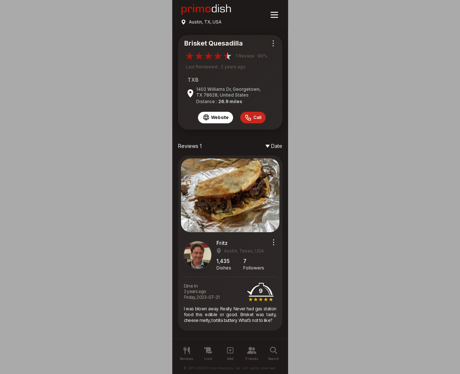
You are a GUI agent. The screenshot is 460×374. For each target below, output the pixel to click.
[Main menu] (274, 15)
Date (273, 146)
